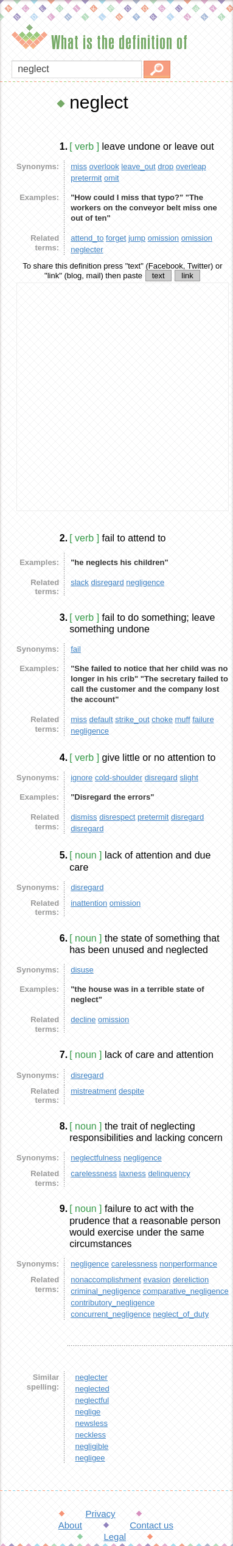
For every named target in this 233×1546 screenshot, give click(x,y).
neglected (92, 1388)
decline (83, 1019)
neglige (87, 1411)
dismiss (84, 817)
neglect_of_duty (181, 1314)
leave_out (138, 166)
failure (203, 719)
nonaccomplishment (106, 1279)
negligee (90, 1457)
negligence (145, 582)
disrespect (117, 817)
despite (131, 1091)
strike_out (132, 719)
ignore (81, 777)
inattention (89, 903)
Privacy (100, 1513)
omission (163, 238)
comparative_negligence (186, 1291)
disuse (82, 969)
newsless (91, 1423)
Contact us (151, 1525)
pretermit (86, 177)
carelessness (94, 1173)
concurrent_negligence (111, 1314)
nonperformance (188, 1263)
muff (182, 719)
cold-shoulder (118, 777)
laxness (132, 1173)
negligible (91, 1446)
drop (165, 166)
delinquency (169, 1173)
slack (80, 582)
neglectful (92, 1400)
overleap (191, 166)
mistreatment (93, 1091)
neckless (90, 1434)
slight (188, 777)
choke (162, 719)
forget (116, 238)
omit (111, 177)
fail (76, 649)
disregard (107, 582)
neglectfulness (96, 1157)
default (101, 719)
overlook (104, 166)
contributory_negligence (113, 1302)
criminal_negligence (106, 1291)
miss (79, 166)
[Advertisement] (114, 396)
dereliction (191, 1279)
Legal (114, 1536)
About (70, 1525)
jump (136, 238)
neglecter (87, 249)
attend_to (87, 238)
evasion (156, 1279)
